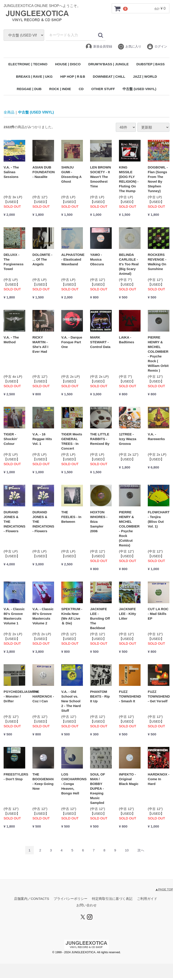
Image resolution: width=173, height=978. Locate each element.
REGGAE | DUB (29, 89)
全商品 (9, 112)
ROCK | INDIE (60, 89)
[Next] (141, 850)
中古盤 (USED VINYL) (139, 89)
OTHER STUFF (103, 89)
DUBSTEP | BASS (150, 64)
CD (81, 89)
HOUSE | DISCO (67, 64)
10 (127, 850)
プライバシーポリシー (70, 899)
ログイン (157, 46)
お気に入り (129, 46)
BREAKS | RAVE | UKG (34, 76)
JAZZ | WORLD (145, 76)
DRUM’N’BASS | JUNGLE (108, 64)
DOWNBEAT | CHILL (109, 76)
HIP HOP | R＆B (72, 76)
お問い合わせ (86, 905)
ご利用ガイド (147, 899)
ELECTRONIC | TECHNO (27, 64)
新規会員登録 (98, 46)
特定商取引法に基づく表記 (112, 899)
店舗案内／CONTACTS (31, 899)
